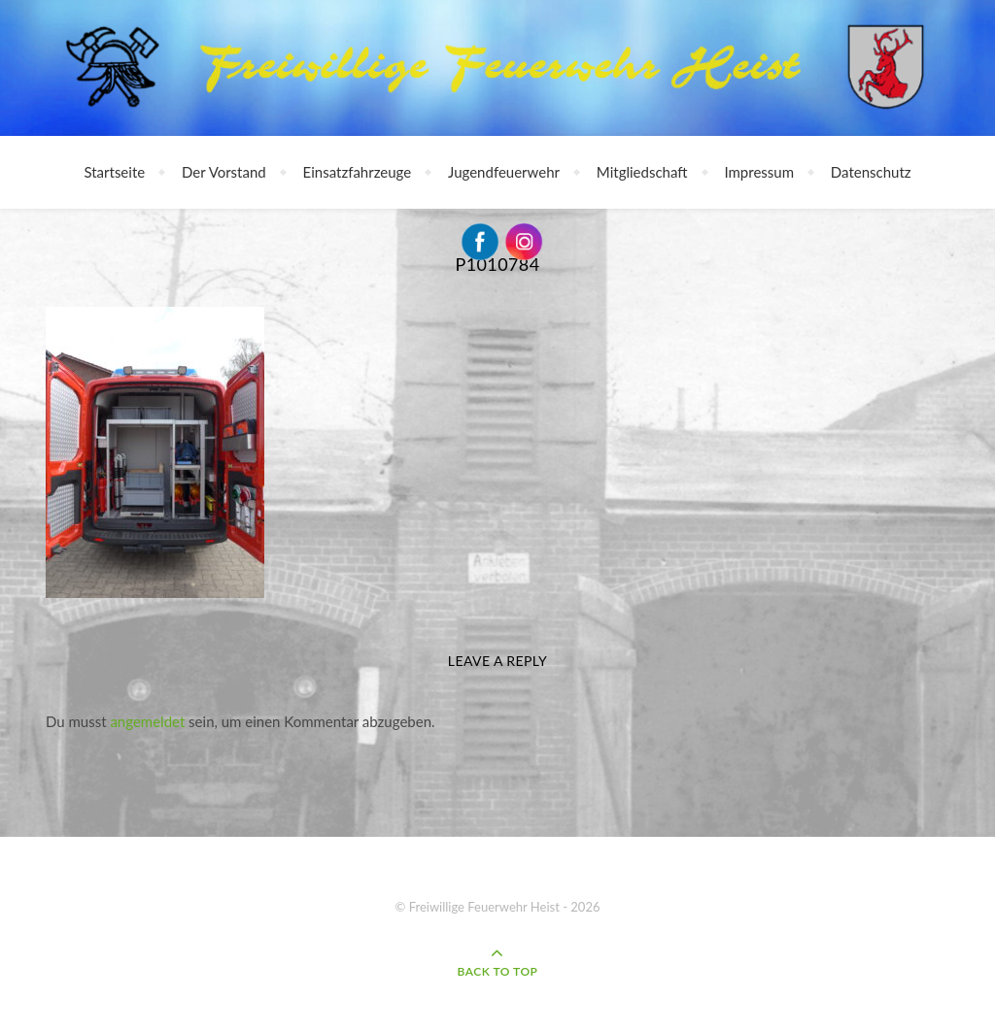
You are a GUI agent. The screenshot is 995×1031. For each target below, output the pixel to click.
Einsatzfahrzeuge (357, 172)
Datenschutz (871, 172)
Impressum (759, 172)
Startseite (114, 172)
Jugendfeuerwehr (504, 172)
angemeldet (147, 721)
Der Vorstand (224, 172)
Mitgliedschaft (642, 172)
